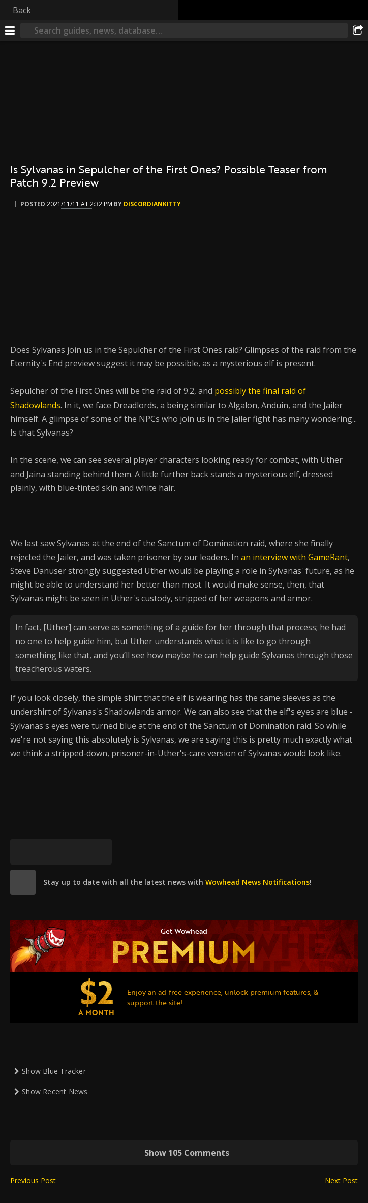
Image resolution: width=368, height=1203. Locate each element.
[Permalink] (99, 852)
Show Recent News (54, 1091)
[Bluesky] (23, 852)
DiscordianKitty (152, 204)
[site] (23, 882)
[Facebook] (48, 852)
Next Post (341, 1180)
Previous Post (33, 1180)
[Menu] (10, 30)
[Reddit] (73, 852)
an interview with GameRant (294, 557)
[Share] (358, 30)
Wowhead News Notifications (257, 882)
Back (22, 10)
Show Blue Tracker (54, 1071)
